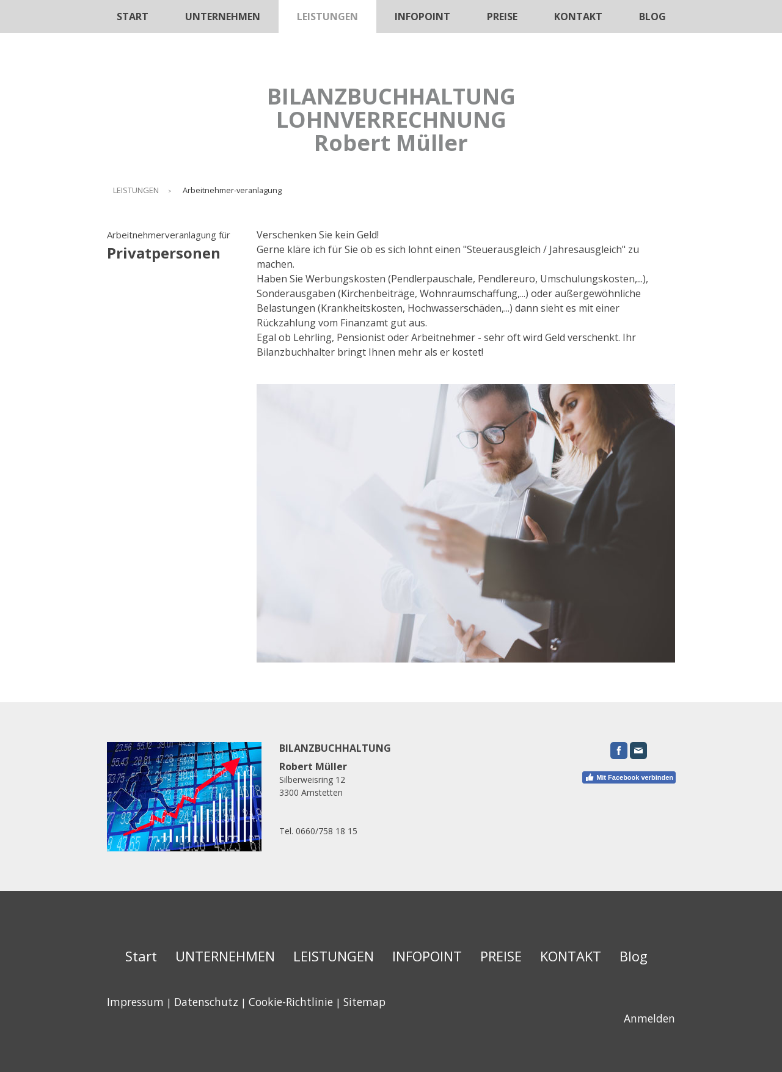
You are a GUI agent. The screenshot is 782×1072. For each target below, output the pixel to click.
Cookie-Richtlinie (291, 1001)
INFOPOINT (422, 16)
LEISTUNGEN (327, 16)
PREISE (502, 16)
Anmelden (649, 1018)
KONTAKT (578, 16)
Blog (652, 16)
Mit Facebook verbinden (629, 777)
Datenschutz (206, 1001)
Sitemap (364, 1001)
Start (132, 16)
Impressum (135, 1001)
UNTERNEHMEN (222, 16)
